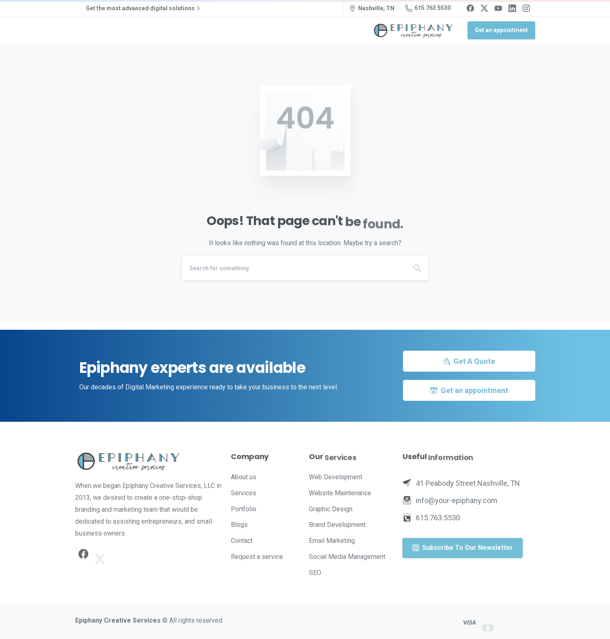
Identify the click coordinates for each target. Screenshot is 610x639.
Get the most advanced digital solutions (144, 8)
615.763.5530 (428, 8)
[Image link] (149, 461)
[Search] (294, 268)
